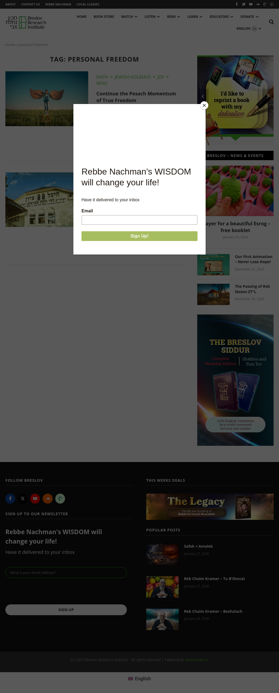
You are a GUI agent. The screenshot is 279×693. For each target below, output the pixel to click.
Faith (102, 77)
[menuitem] (139, 678)
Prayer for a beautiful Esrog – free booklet (235, 226)
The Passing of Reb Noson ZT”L (252, 289)
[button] (203, 96)
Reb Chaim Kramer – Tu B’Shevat (214, 578)
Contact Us (30, 4)
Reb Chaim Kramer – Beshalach (213, 611)
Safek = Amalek (198, 546)
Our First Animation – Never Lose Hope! (254, 259)
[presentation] (46, 591)
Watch (103, 178)
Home (10, 44)
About (10, 4)
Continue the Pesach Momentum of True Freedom (136, 96)
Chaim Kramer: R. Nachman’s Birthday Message (131, 191)
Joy (160, 77)
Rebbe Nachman (58, 4)
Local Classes (88, 4)
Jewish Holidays (133, 77)
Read (101, 83)
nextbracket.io (197, 659)
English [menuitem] (143, 678)
